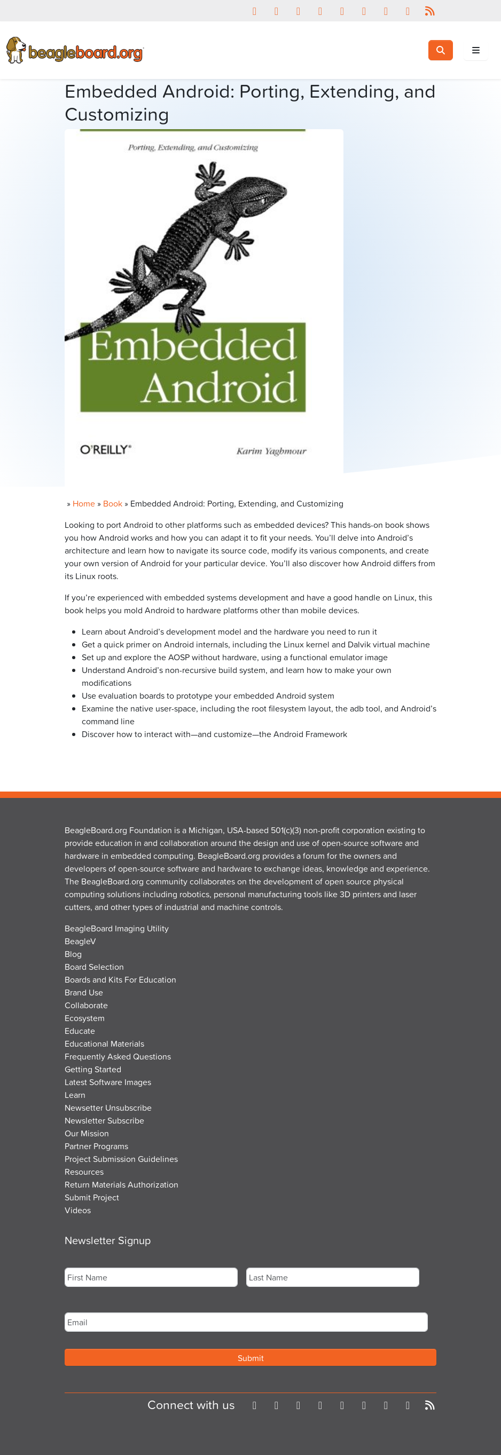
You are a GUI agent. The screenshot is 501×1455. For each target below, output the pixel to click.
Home (84, 503)
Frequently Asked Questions (118, 1056)
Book (112, 503)
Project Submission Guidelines (121, 1159)
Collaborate (86, 1005)
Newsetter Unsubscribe (108, 1107)
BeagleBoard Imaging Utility (117, 928)
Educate (80, 1031)
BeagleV (80, 941)
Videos (78, 1210)
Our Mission (87, 1133)
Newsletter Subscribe (104, 1120)
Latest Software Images (108, 1082)
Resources (84, 1171)
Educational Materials (104, 1043)
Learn (75, 1095)
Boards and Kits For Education (120, 979)
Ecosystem (85, 1018)
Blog (73, 954)
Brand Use (84, 992)
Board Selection (94, 966)
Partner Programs (96, 1146)
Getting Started (93, 1069)
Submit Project (92, 1197)
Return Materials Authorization (121, 1184)
